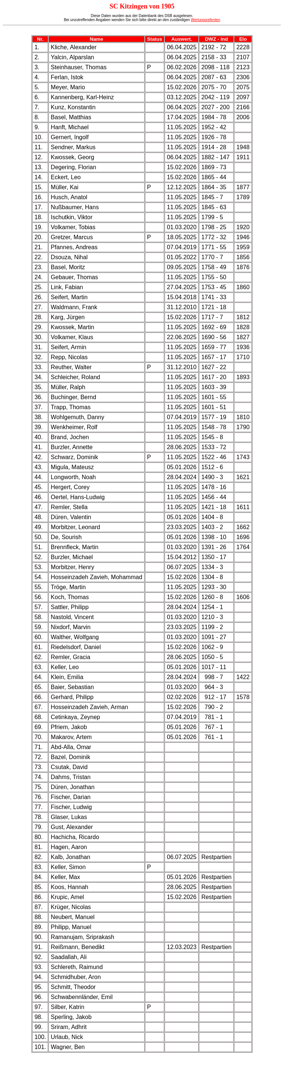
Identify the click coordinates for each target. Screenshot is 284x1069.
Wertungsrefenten (205, 20)
